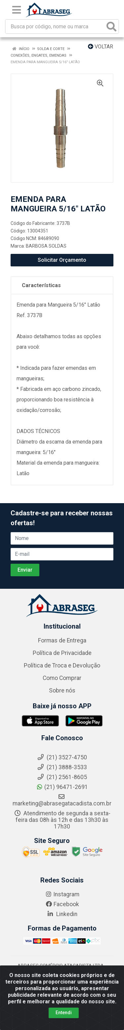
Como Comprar (62, 678)
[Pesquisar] (111, 26)
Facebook (62, 904)
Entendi (64, 1012)
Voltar (100, 46)
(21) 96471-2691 (62, 787)
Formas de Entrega (62, 640)
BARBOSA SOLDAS (46, 246)
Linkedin (62, 914)
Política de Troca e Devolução (62, 665)
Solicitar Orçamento (62, 260)
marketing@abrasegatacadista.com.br (62, 800)
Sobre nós (62, 690)
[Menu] (16, 10)
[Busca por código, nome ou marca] (55, 26)
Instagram (62, 894)
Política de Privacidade (62, 653)
